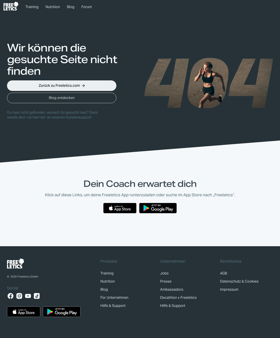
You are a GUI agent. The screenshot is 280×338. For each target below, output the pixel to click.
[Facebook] (10, 295)
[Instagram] (19, 295)
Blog (70, 7)
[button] (61, 85)
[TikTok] (36, 295)
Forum (86, 7)
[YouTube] (28, 295)
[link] (11, 6)
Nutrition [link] (53, 7)
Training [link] (31, 7)
